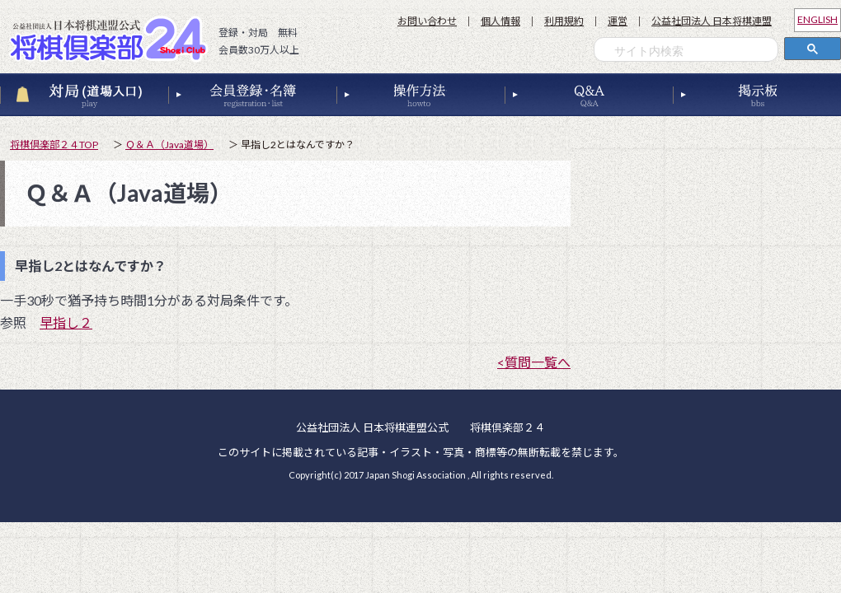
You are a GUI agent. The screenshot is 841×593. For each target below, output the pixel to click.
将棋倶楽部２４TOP (54, 144)
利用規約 (564, 21)
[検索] (690, 51)
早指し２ (66, 322)
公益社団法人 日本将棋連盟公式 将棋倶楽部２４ (113, 39)
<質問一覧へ (534, 362)
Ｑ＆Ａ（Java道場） (169, 144)
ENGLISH (817, 19)
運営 (617, 21)
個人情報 (500, 21)
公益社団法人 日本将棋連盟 (711, 21)
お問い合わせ (427, 21)
